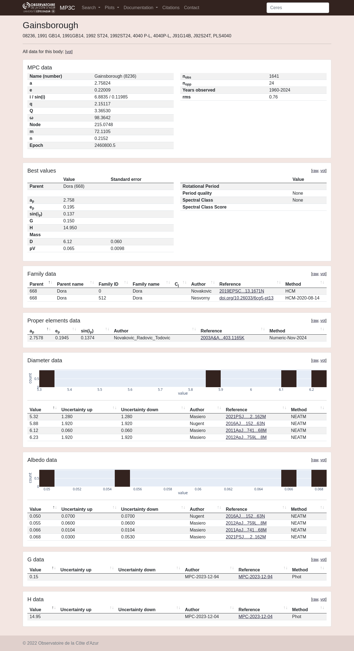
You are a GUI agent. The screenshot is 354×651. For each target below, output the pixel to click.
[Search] (298, 7)
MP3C (67, 8)
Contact (191, 7)
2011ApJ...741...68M (246, 430)
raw (315, 170)
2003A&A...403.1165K (222, 337)
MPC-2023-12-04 (256, 616)
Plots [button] (110, 7)
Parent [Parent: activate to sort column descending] (36, 284)
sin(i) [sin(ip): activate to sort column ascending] (87, 331)
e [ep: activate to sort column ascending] (57, 331)
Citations (170, 7)
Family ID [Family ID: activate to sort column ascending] (108, 284)
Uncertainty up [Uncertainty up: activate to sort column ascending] (76, 409)
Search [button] (89, 7)
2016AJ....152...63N (245, 423)
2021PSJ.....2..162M (246, 416)
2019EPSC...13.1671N (241, 291)
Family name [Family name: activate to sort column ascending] (146, 284)
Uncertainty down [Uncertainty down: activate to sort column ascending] (139, 409)
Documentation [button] (139, 7)
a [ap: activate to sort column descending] (32, 331)
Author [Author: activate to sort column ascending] (198, 284)
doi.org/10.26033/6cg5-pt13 (246, 298)
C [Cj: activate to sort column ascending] (177, 284)
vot (69, 52)
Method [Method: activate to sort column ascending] (293, 284)
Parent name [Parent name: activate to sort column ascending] (70, 284)
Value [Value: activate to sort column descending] (35, 409)
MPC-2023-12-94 (256, 576)
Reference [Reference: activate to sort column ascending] (230, 284)
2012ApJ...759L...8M (246, 437)
